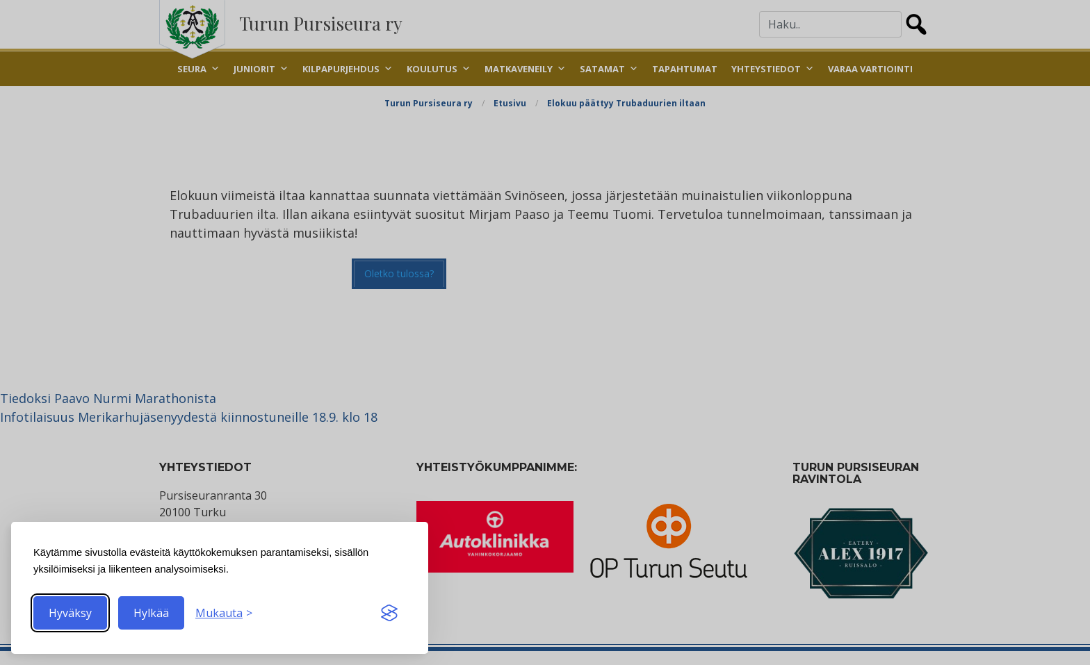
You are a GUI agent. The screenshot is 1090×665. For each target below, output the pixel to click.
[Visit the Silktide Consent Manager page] (389, 613)
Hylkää (151, 613)
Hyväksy (70, 613)
